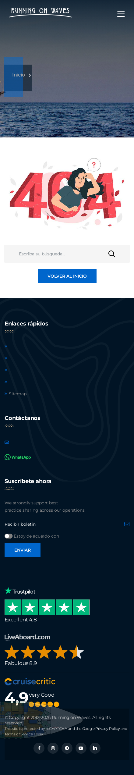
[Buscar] (119, 254)
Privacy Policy (107, 728)
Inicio (18, 75)
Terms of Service (19, 734)
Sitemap (17, 393)
